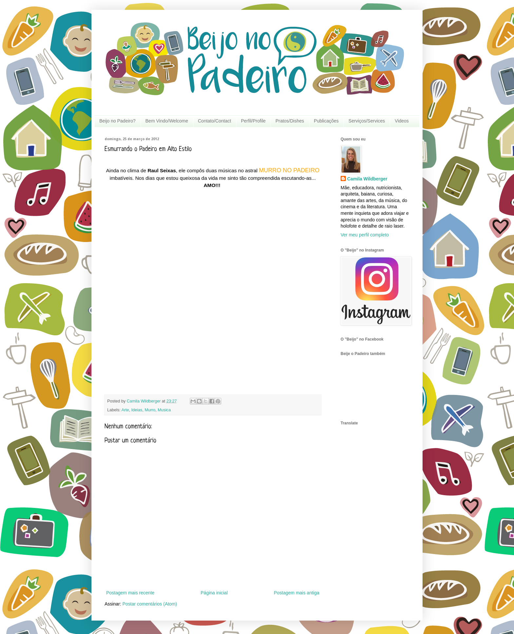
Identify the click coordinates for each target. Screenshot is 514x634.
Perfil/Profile (253, 120)
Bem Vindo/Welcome (167, 120)
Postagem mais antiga (296, 592)
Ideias (137, 410)
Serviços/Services (366, 120)
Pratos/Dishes (289, 120)
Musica (164, 410)
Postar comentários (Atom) (149, 603)
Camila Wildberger (367, 178)
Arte (125, 410)
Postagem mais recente (130, 592)
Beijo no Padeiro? (117, 120)
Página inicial (214, 592)
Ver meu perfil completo (365, 234)
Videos (402, 120)
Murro (150, 410)
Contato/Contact (214, 120)
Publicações (326, 120)
